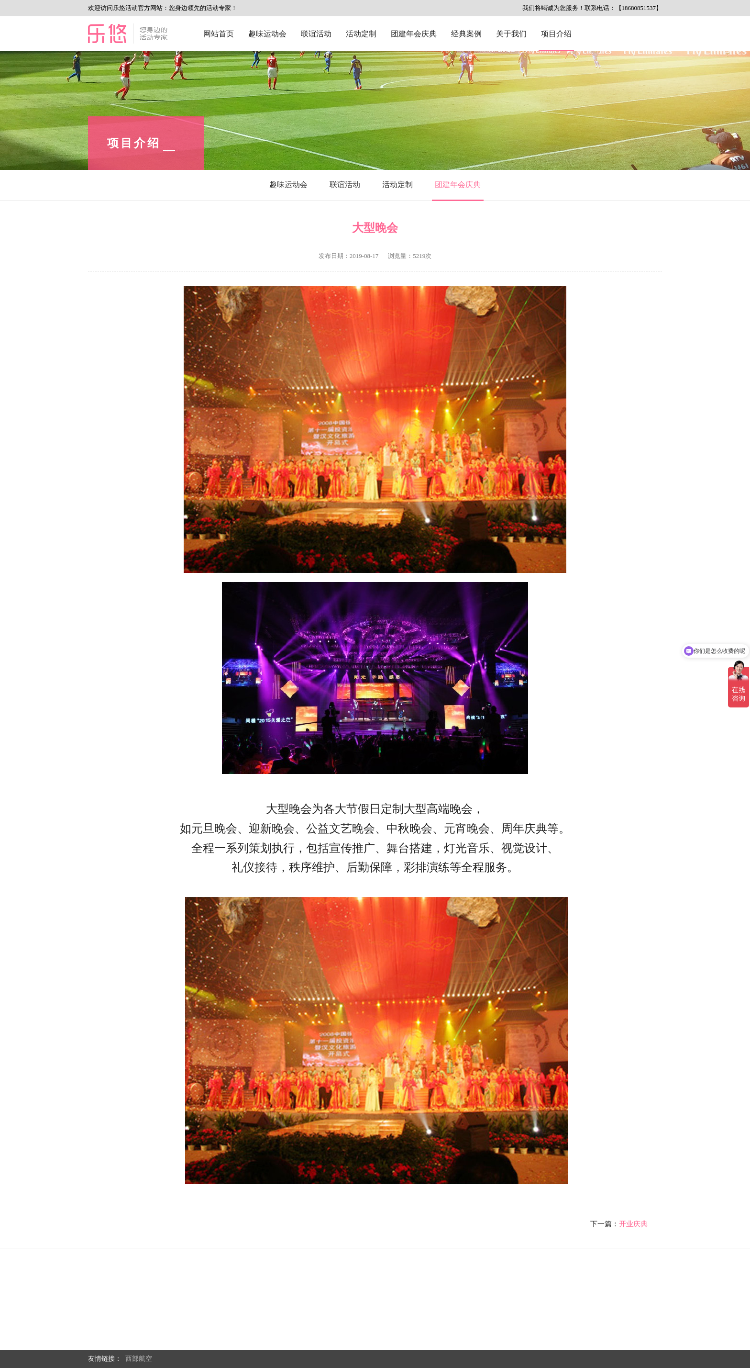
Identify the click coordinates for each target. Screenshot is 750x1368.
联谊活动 (316, 34)
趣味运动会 (267, 34)
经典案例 (466, 34)
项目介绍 (556, 34)
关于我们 (511, 34)
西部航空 (138, 1358)
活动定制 (361, 34)
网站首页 (218, 34)
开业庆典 (633, 1224)
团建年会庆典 (414, 34)
